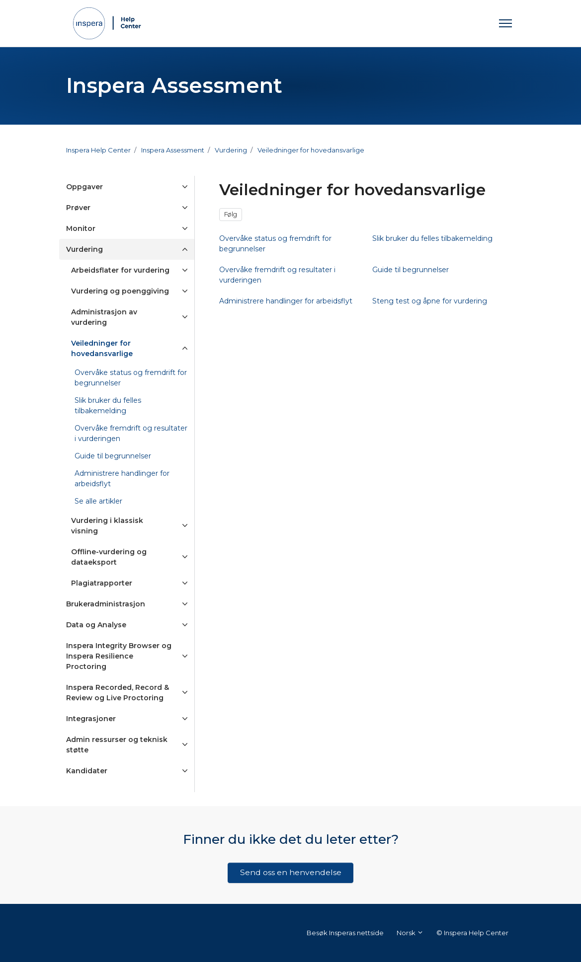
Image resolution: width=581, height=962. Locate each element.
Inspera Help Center (98, 150)
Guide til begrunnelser (113, 455)
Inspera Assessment (172, 150)
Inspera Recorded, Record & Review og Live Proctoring (117, 692)
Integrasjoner (91, 718)
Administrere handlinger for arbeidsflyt (122, 478)
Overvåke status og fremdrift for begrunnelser (131, 377)
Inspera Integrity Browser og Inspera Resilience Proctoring (118, 656)
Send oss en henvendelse (290, 872)
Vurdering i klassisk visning (107, 525)
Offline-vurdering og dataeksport (109, 557)
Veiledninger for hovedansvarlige (310, 150)
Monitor (80, 228)
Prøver (78, 207)
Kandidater (86, 770)
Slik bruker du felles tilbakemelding (108, 405)
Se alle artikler (98, 501)
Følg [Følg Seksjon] (230, 214)
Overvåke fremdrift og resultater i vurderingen (131, 433)
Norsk (410, 933)
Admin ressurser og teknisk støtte (116, 744)
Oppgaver (84, 186)
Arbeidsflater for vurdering (120, 270)
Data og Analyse (96, 624)
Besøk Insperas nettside (345, 933)
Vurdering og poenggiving (120, 291)
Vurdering (231, 150)
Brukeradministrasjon (105, 603)
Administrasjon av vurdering (104, 317)
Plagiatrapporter (101, 583)
